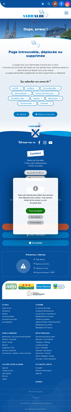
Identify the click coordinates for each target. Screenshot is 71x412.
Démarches (53, 98)
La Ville (15, 88)
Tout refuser (35, 217)
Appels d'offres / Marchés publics (48, 322)
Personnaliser (35, 222)
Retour (21, 114)
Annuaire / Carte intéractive (46, 359)
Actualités (35, 243)
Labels (4, 379)
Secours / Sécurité (9, 351)
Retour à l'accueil (44, 114)
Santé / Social (7, 342)
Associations (6, 373)
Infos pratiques (21, 93)
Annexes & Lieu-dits (9, 319)
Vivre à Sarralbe (49, 88)
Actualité (39, 368)
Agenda (36, 98)
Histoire (5, 314)
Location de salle (42, 345)
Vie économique (8, 316)
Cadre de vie (6, 308)
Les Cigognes (7, 322)
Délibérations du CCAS (44, 325)
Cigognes (44, 103)
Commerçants (26, 103)
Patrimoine (6, 311)
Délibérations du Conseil (44, 316)
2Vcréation (41, 409)
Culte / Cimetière (42, 348)
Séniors (5, 345)
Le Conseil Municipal (43, 308)
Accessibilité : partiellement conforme (35, 403)
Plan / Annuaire (35, 235)
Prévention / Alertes (43, 353)
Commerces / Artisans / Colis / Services (16, 353)
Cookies (35, 397)
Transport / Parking (43, 342)
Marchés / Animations (43, 351)
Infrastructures (7, 371)
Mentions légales (35, 392)
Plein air (5, 376)
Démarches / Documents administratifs (16, 337)
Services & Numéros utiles (45, 337)
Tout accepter (35, 210)
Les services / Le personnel (46, 314)
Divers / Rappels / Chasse (45, 356)
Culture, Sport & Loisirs (44, 93)
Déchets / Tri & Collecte (44, 339)
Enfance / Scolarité (9, 339)
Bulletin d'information (44, 371)
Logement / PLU (8, 348)
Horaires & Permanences (45, 311)
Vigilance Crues (42, 268)
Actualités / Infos (17, 98)
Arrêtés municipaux (43, 319)
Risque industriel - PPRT (45, 272)
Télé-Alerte (40, 259)
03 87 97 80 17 (36, 172)
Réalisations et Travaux (44, 328)
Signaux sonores (42, 264)
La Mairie (30, 88)
